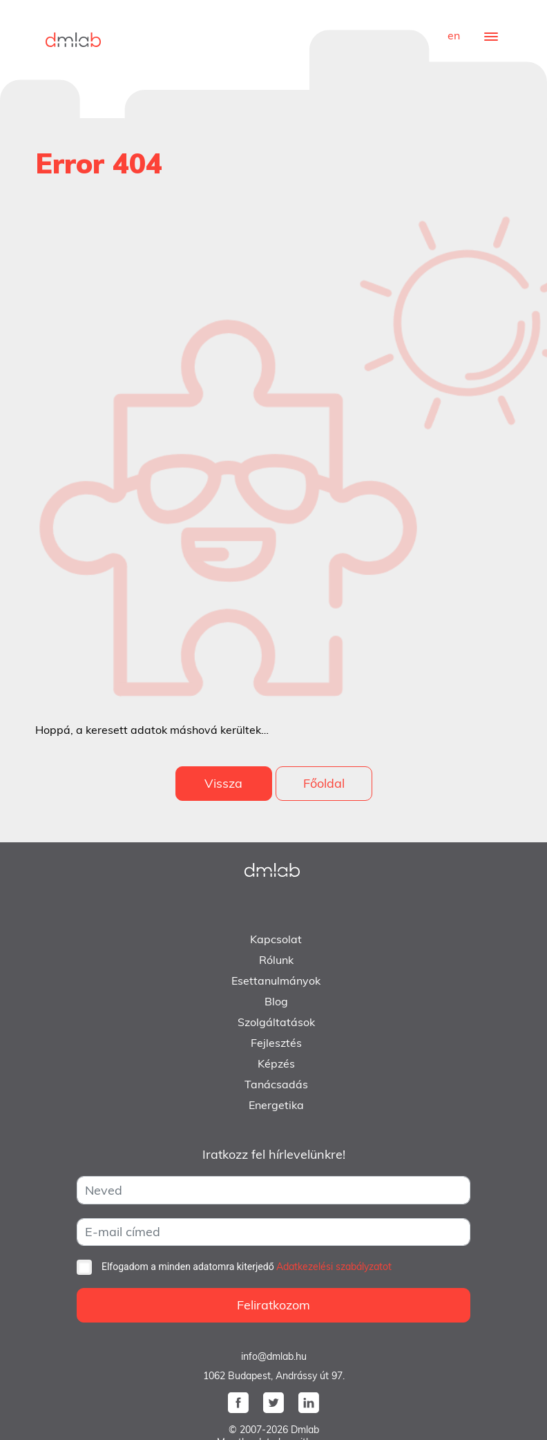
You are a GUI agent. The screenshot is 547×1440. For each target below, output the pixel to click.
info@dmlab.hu (274, 1356)
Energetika (276, 1105)
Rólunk (276, 960)
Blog (276, 1001)
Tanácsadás (276, 1084)
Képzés (276, 1063)
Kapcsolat (276, 939)
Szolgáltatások (276, 1022)
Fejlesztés (276, 1043)
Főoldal (324, 783)
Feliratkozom (273, 1305)
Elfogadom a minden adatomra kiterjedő (247, 1266)
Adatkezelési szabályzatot (334, 1266)
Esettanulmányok (275, 980)
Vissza (223, 783)
